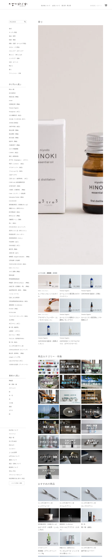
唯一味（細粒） (87, 527)
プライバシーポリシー (15, 475)
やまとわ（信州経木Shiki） (17, 338)
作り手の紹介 (13, 441)
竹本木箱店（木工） (15, 245)
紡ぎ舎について (45, 5)
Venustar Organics (14, 108)
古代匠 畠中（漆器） (15, 186)
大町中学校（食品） (15, 126)
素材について (13, 460)
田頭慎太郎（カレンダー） (17, 234)
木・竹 (11, 395)
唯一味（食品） (13, 342)
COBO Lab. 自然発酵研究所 (17, 182)
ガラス (11, 410)
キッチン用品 (13, 32)
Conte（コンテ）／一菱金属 (17, 193)
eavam (10, 100)
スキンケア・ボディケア (16, 51)
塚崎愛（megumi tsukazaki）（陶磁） (19, 256)
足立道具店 (12, 93)
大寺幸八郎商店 (13, 123)
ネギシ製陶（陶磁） (15, 271)
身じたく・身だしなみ (15, 54)
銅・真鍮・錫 (13, 384)
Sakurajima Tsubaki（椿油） (17, 197)
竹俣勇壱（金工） (14, 242)
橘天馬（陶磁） (13, 249)
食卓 (10, 28)
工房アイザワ (13, 175)
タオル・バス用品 (14, 47)
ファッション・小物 (15, 73)
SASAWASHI (12, 201)
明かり (11, 66)
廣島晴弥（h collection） (16, 305)
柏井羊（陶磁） (13, 141)
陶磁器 (11, 380)
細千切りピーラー (87, 551)
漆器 (10, 406)
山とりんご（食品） (15, 335)
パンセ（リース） (14, 294)
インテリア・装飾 (14, 58)
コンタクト (12, 448)
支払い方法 (12, 471)
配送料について (13, 467)
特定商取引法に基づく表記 (17, 478)
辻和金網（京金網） (15, 260)
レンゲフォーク (44, 506)
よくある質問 (13, 452)
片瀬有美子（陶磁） (15, 145)
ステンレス (12, 388)
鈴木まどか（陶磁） (15, 216)
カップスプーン (87, 506)
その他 (11, 403)
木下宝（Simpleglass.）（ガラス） (19, 160)
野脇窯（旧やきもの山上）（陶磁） (19, 282)
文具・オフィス (13, 62)
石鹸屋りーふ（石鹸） (15, 219)
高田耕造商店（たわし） (16, 238)
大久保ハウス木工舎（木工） (17, 119)
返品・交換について (15, 463)
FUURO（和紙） (14, 309)
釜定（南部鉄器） (14, 156)
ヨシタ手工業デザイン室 (16, 346)
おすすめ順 (41, 273)
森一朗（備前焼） (14, 327)
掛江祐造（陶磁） (14, 137)
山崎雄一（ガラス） (15, 331)
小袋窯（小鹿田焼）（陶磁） (17, 190)
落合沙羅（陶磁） (14, 130)
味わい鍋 (11, 89)
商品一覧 (11, 437)
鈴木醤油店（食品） (15, 212)
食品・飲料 (12, 36)
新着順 (55, 273)
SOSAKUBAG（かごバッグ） (17, 227)
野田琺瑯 (11, 275)
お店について (56, 5)
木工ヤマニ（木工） (15, 323)
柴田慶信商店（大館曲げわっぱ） (19, 204)
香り (10, 69)
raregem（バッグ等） (15, 357)
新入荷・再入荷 (66, 5)
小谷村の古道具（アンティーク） (19, 364)
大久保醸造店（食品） (15, 115)
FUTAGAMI (12, 312)
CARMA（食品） (14, 152)
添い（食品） (13, 223)
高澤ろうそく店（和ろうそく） (18, 230)
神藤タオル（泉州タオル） (17, 208)
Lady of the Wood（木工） (16, 361)
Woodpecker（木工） (15, 111)
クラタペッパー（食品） (16, 167)
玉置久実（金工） (14, 253)
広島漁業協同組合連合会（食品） (19, 301)
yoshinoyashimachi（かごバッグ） (18, 349)
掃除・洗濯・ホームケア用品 (17, 43)
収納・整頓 (12, 40)
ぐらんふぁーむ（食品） (16, 171)
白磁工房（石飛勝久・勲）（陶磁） (19, 286)
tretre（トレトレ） (14, 268)
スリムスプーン (65, 506)
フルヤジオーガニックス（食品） (19, 316)
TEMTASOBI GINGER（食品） (18, 264)
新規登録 (92, 5)
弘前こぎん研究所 (14, 297)
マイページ (12, 434)
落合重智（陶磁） (14, 134)
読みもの (11, 445)
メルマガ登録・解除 (16, 483)
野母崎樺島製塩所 (14, 279)
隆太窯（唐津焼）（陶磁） (17, 353)
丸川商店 (11, 320)
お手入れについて (14, 456)
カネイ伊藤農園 (13, 149)
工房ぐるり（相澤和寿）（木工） (19, 178)
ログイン (99, 5)
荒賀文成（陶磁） (14, 97)
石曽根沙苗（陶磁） (15, 104)
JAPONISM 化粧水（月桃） (91, 294)
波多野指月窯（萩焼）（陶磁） (18, 290)
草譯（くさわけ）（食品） (17, 163)
